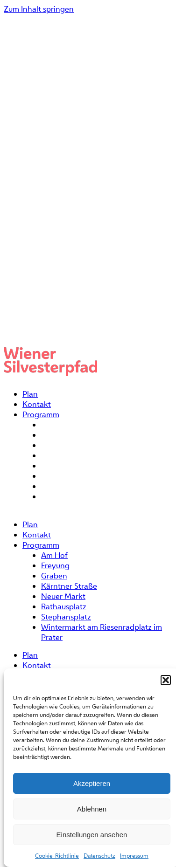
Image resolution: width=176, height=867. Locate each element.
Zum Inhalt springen (39, 9)
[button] (165, 680)
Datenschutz (99, 856)
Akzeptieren (91, 783)
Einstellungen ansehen (91, 835)
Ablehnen (91, 809)
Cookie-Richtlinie (57, 856)
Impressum (134, 856)
